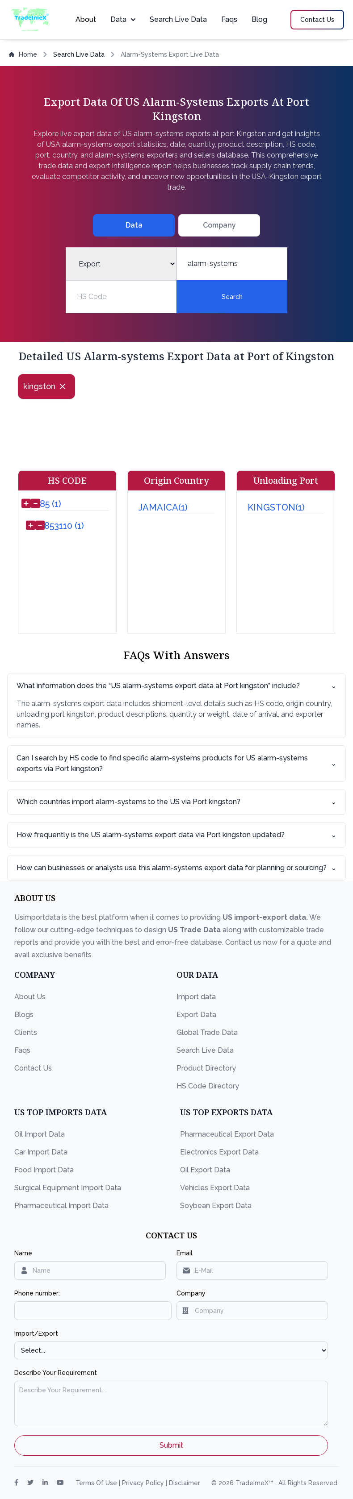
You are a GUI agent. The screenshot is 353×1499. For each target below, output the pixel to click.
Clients (25, 1032)
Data (122, 19)
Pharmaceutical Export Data (227, 1134)
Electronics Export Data (219, 1152)
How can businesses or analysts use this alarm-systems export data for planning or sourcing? (176, 868)
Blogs (24, 1014)
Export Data (196, 1014)
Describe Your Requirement (55, 1372)
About (86, 19)
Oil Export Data (205, 1170)
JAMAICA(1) (163, 507)
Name (23, 1253)
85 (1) (50, 503)
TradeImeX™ (255, 1483)
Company (191, 1293)
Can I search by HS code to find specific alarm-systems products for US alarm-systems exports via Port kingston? (176, 763)
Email (184, 1253)
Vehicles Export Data (215, 1187)
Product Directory (206, 1068)
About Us (30, 996)
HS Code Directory (207, 1086)
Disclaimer (184, 1483)
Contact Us (33, 1068)
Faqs (229, 19)
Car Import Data (40, 1152)
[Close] (62, 386)
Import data (196, 996)
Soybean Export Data (216, 1205)
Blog (259, 19)
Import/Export (36, 1333)
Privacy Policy (144, 1483)
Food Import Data (44, 1170)
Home (23, 54)
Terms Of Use (97, 1483)
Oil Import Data (39, 1134)
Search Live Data (178, 19)
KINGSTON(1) (276, 507)
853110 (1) (64, 525)
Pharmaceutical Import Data (61, 1205)
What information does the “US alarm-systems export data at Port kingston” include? (176, 686)
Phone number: (37, 1293)
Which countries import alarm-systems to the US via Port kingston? (176, 802)
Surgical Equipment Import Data (67, 1187)
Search (232, 296)
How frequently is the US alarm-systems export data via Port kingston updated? (176, 835)
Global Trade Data (207, 1032)
